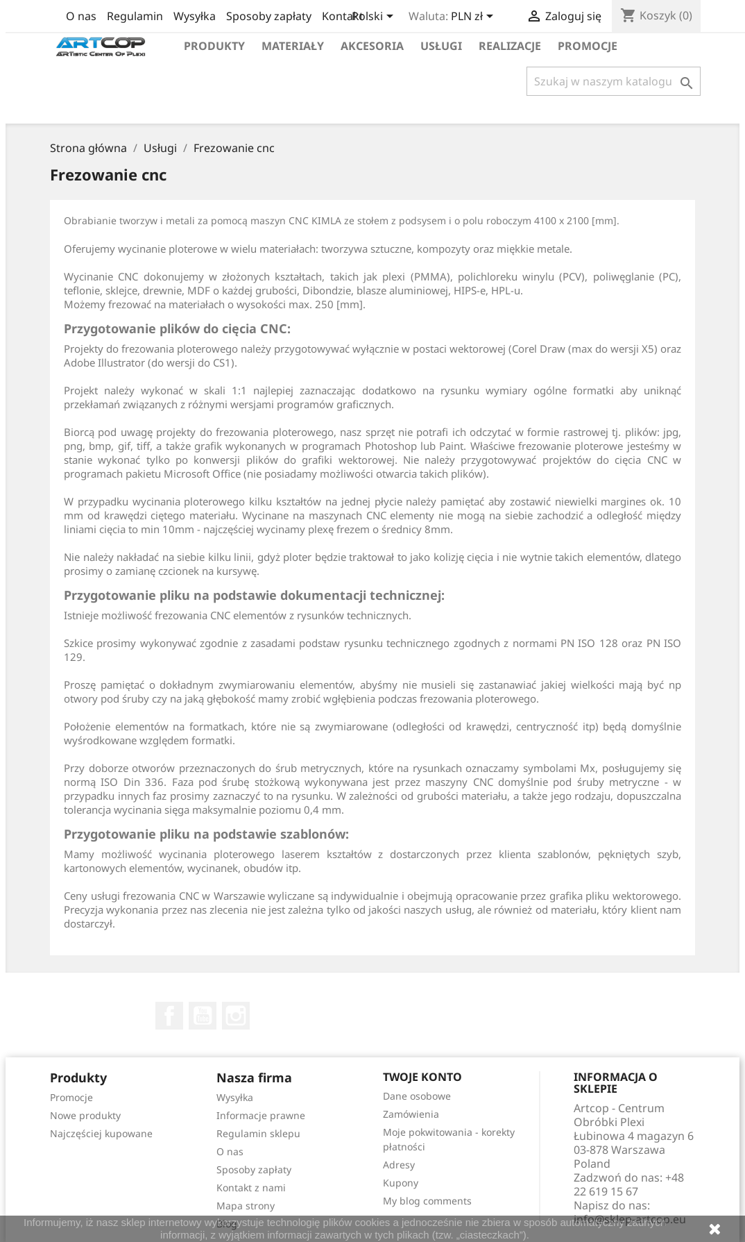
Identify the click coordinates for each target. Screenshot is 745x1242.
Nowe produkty (85, 1115)
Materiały (293, 45)
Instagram (236, 1016)
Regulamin (135, 16)
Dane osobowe (417, 1095)
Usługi (441, 45)
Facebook (169, 1016)
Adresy (399, 1164)
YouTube (202, 1016)
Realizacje (510, 45)
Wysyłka (194, 16)
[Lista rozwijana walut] (474, 17)
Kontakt (342, 16)
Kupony (400, 1182)
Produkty (214, 45)
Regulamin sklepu (258, 1133)
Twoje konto (422, 1076)
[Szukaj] (613, 81)
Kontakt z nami (251, 1187)
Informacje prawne (260, 1115)
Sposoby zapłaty (268, 16)
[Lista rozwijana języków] (375, 17)
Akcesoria (372, 45)
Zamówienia (411, 1114)
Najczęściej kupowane (101, 1133)
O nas (81, 16)
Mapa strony (245, 1205)
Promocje (587, 45)
